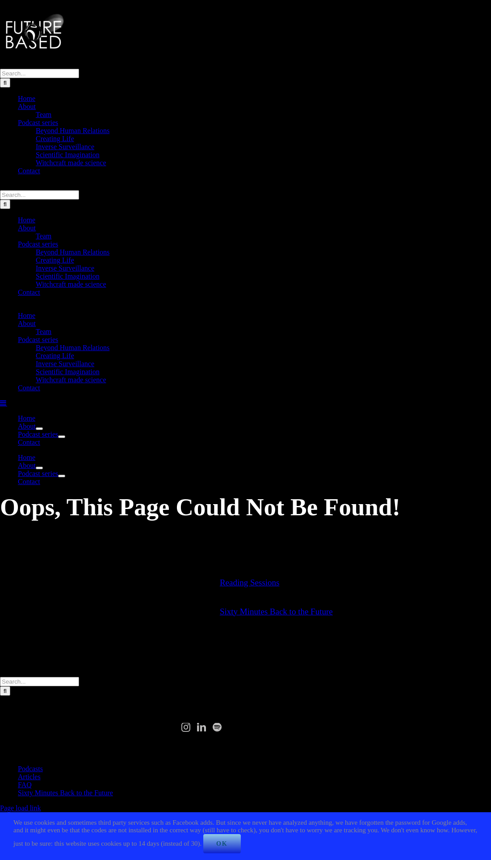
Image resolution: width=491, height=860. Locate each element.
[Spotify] (217, 727)
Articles (29, 777)
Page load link (20, 808)
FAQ (25, 785)
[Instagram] (185, 727)
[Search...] (39, 73)
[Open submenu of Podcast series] (61, 436)
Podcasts (30, 768)
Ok (222, 843)
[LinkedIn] (201, 727)
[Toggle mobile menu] (3, 402)
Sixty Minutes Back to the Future (276, 611)
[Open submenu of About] (39, 428)
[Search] (5, 83)
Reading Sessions (250, 582)
